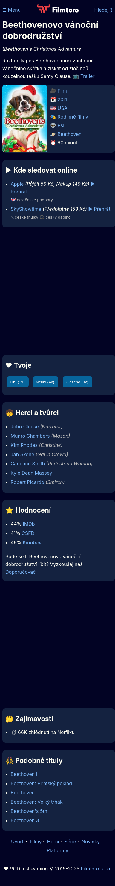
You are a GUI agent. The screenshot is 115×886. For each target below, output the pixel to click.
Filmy (36, 842)
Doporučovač (20, 572)
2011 (63, 99)
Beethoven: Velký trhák (37, 802)
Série (70, 842)
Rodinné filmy (73, 117)
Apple (17, 184)
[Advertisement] (56, 291)
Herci (53, 842)
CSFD (28, 533)
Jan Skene (22, 454)
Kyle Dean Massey (31, 473)
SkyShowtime (26, 209)
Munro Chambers (30, 436)
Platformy (57, 850)
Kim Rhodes (24, 445)
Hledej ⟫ (103, 10)
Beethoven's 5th (29, 811)
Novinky (91, 842)
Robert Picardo (27, 482)
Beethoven (70, 134)
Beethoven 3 (25, 820)
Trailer (87, 76)
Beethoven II (25, 774)
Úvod (17, 842)
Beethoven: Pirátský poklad (41, 783)
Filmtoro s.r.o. (96, 869)
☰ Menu (11, 10)
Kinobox (32, 542)
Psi (61, 125)
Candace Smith (28, 464)
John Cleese (25, 427)
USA (63, 108)
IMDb (29, 524)
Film (62, 91)
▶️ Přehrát (99, 209)
